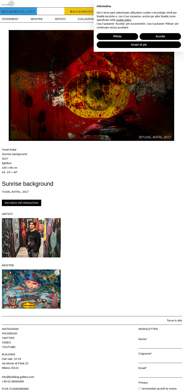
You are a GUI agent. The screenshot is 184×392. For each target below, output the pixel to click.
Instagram (10, 328)
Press (161, 19)
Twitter (8, 337)
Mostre (37, 19)
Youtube (9, 347)
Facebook (9, 333)
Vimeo (6, 342)
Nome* (142, 339)
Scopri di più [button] (139, 384)
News (140, 19)
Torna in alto (174, 320)
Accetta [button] (160, 376)
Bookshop (116, 19)
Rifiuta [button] (117, 376)
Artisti (60, 19)
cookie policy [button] (123, 360)
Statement (10, 19)
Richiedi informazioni (21, 202)
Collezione (87, 19)
